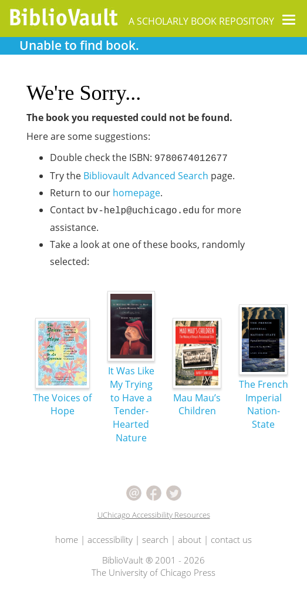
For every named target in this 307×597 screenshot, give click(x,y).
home (66, 539)
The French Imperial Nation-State (263, 381)
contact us (231, 539)
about (189, 539)
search (155, 539)
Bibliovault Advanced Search (145, 175)
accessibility (110, 539)
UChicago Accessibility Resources (153, 514)
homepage (136, 192)
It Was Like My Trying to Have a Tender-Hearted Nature (131, 381)
